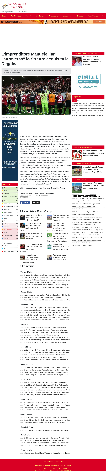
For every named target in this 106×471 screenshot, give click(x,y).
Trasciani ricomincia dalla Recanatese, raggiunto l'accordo (45, 327)
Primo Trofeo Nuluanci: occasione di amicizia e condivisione (33, 236)
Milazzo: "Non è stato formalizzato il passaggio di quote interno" (47, 332)
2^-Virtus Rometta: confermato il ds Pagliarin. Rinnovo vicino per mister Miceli (52, 367)
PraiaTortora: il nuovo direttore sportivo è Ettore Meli (42, 297)
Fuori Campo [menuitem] (93, 16)
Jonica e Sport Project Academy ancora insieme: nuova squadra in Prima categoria (54, 392)
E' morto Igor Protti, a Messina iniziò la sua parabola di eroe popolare (49, 402)
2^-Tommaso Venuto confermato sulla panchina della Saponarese (47, 372)
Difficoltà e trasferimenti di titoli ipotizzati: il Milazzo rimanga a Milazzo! (49, 285)
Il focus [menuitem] (80, 16)
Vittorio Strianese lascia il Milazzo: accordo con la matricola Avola (47, 300)
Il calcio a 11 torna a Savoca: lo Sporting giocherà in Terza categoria (48, 312)
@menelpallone (43, 195)
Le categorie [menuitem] (67, 16)
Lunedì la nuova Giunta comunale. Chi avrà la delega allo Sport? (33, 217)
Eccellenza (77, 147)
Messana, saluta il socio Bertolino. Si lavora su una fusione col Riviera (49, 310)
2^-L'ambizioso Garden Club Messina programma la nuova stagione (48, 420)
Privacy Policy (59, 462)
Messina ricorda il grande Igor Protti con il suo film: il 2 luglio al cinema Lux (51, 295)
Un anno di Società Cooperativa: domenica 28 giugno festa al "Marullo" (49, 387)
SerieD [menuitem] (28, 16)
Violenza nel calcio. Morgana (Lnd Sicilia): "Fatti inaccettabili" (60, 257)
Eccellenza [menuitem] (39, 16)
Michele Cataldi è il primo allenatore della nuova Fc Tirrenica (45, 382)
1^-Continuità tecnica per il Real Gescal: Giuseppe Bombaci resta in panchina (52, 430)
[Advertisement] (88, 131)
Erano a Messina (79, 53)
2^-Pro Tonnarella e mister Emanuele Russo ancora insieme (45, 330)
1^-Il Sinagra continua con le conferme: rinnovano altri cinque (46, 360)
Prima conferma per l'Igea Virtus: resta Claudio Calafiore (44, 357)
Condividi (25, 203)
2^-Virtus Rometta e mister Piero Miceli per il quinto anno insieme (47, 275)
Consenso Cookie (48, 462)
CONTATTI (64, 465)
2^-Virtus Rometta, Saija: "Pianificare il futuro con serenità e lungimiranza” (50, 443)
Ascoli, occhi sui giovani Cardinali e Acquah (88, 209)
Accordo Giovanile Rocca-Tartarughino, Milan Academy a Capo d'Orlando (50, 315)
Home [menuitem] (4, 16)
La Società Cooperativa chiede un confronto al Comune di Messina (48, 352)
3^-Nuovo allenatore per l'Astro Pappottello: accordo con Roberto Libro (49, 405)
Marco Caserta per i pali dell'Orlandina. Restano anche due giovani (48, 337)
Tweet (36, 203)
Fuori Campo (29, 193)
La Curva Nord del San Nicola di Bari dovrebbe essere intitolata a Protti (49, 350)
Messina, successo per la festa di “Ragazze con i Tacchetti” (61, 217)
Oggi (74, 100)
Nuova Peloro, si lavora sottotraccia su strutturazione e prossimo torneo (49, 277)
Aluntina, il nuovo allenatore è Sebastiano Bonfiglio (42, 335)
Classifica (6, 184)
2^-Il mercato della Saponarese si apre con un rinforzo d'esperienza (48, 308)
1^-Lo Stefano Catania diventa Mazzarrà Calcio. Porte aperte (46, 385)
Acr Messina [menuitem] (16, 16)
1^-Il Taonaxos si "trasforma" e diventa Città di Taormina (44, 282)
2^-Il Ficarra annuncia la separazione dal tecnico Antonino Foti (46, 438)
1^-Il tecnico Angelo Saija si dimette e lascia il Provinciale (44, 422)
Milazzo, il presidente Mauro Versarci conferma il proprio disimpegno (48, 453)
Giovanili (76, 163)
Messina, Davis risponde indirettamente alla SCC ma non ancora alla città (50, 320)
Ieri (78, 100)
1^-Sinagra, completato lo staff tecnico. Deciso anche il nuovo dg (47, 410)
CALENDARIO (55, 465)
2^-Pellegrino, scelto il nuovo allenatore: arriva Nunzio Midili (45, 417)
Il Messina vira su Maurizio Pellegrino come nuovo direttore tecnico (48, 287)
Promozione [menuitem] (53, 16)
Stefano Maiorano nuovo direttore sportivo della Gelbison (44, 355)
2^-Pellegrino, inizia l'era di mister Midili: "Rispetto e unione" (45, 395)
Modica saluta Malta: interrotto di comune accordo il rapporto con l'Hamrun (51, 280)
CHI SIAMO (38, 465)
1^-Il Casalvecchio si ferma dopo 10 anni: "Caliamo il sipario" (46, 407)
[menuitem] (102, 16)
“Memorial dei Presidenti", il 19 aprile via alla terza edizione (61, 247)
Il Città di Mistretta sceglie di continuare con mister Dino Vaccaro (47, 340)
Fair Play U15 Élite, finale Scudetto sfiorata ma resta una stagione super (50, 317)
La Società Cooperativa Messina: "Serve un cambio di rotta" (45, 445)
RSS (69, 465)
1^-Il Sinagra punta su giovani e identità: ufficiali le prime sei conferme (49, 375)
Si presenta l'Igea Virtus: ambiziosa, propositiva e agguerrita (45, 342)
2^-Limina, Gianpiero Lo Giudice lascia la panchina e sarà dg (46, 370)
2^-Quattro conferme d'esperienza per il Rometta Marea (44, 440)
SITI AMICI (46, 465)
